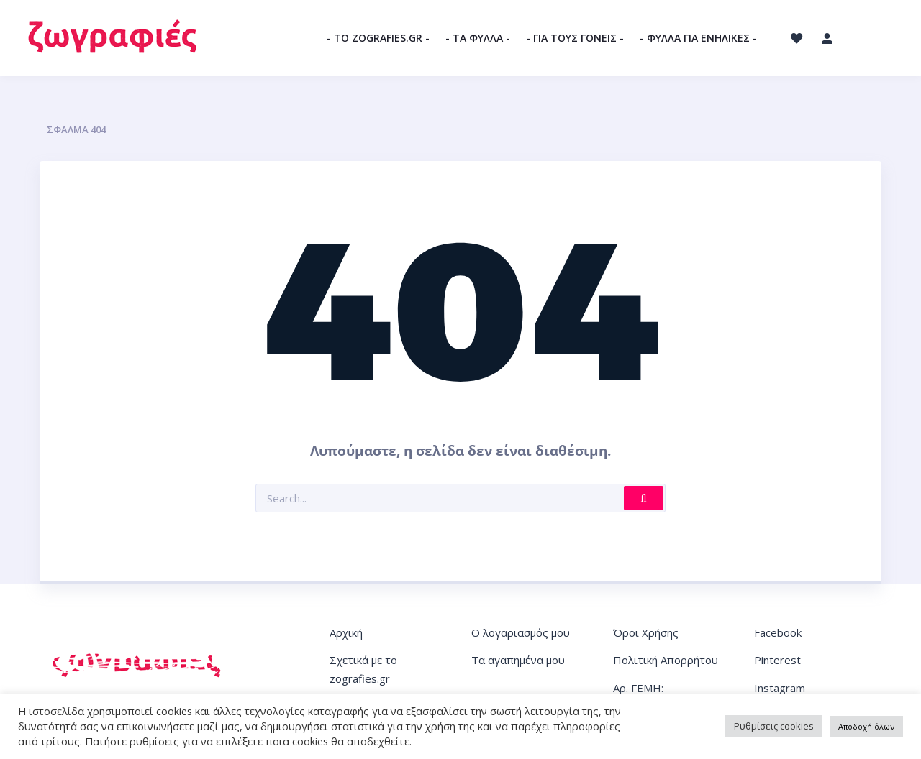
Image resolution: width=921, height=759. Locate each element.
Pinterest (777, 660)
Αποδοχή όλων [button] (866, 726)
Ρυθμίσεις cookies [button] (774, 725)
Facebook (778, 632)
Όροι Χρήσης (646, 632)
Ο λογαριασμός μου (520, 632)
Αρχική (346, 632)
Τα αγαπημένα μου (518, 660)
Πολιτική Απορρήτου (665, 660)
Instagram (779, 688)
